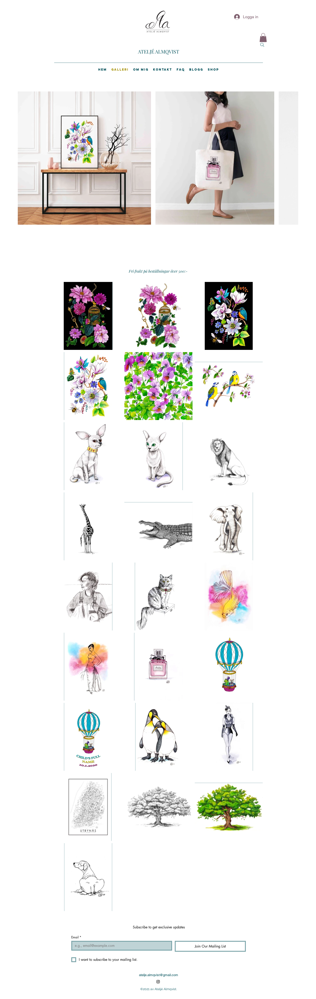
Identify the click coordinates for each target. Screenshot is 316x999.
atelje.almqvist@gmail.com (158, 975)
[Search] (262, 45)
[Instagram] (158, 981)
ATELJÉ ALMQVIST (158, 51)
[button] (263, 37)
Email (76, 937)
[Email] (120, 946)
